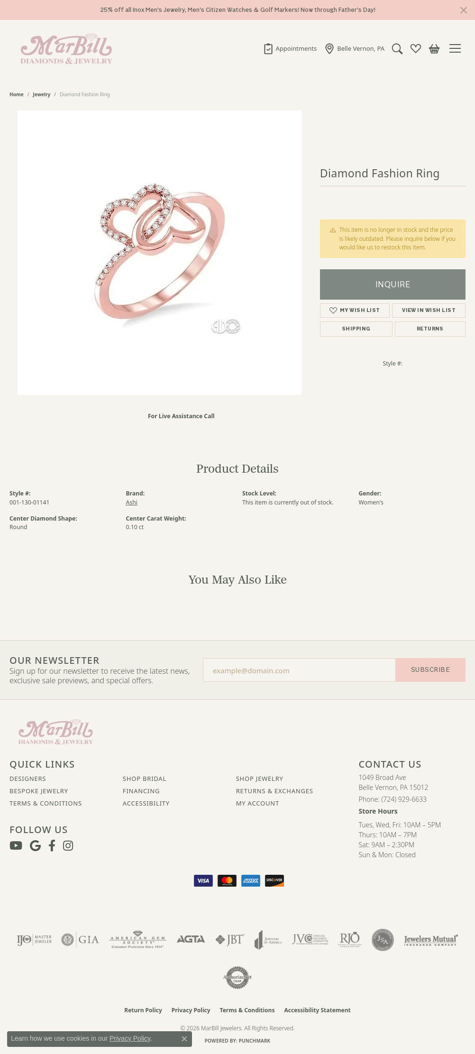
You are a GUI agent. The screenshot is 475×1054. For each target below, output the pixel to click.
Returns (430, 328)
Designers (27, 778)
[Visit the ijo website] (34, 940)
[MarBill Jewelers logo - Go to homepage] (64, 48)
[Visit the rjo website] (350, 940)
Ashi (131, 502)
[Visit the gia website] (80, 940)
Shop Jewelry (259, 778)
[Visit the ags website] (138, 940)
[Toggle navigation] (457, 48)
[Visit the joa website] (268, 940)
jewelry (41, 94)
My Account (257, 803)
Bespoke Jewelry (38, 791)
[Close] (463, 10)
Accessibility (146, 803)
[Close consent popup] (184, 1039)
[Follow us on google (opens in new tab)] (35, 846)
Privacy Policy (191, 1010)
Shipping (356, 328)
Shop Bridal (144, 778)
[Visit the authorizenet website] (237, 978)
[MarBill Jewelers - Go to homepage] (55, 730)
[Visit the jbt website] (230, 940)
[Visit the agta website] (190, 940)
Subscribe (430, 669)
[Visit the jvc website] (310, 940)
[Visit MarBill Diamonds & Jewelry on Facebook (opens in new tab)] (51, 846)
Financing (141, 791)
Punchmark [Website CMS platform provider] (255, 1040)
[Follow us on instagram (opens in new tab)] (68, 846)
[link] (290, 48)
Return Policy (143, 1010)
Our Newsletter (54, 660)
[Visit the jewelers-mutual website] (431, 940)
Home (16, 94)
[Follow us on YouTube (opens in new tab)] (15, 846)
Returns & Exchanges (274, 791)
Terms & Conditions (45, 803)
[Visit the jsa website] (382, 940)
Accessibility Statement (317, 1010)
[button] (397, 48)
